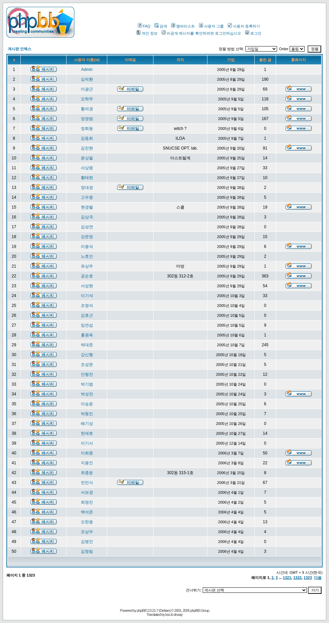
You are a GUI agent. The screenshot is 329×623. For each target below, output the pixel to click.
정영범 (87, 118)
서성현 (87, 286)
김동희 (87, 138)
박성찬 (87, 394)
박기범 (87, 384)
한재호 (87, 433)
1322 (297, 578)
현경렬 (87, 207)
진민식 (87, 482)
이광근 (87, 89)
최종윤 (87, 472)
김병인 (87, 541)
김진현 (87, 148)
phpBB (141, 610)
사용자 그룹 (211, 26)
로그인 (253, 33)
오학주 (87, 99)
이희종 (87, 453)
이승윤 (87, 404)
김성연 (87, 227)
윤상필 (87, 158)
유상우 (87, 266)
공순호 (87, 276)
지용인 (87, 463)
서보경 (87, 492)
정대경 (87, 187)
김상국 (87, 217)
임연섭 (87, 325)
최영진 (87, 502)
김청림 (87, 551)
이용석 (87, 246)
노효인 (87, 256)
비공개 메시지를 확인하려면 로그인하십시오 (201, 33)
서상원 (87, 168)
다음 (318, 578)
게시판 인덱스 (19, 49)
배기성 (87, 423)
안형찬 (87, 374)
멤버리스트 (183, 26)
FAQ (144, 26)
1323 (308, 578)
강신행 (87, 354)
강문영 (87, 236)
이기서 (87, 443)
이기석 (87, 295)
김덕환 (87, 79)
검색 (160, 26)
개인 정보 (147, 33)
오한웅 (87, 522)
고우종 (87, 197)
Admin (87, 69)
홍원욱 (87, 335)
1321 (287, 578)
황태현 (87, 177)
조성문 (87, 364)
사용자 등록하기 (244, 26)
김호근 (87, 315)
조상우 (87, 531)
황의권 (87, 108)
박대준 (87, 345)
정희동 (87, 128)
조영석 (87, 305)
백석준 (87, 512)
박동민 (87, 413)
